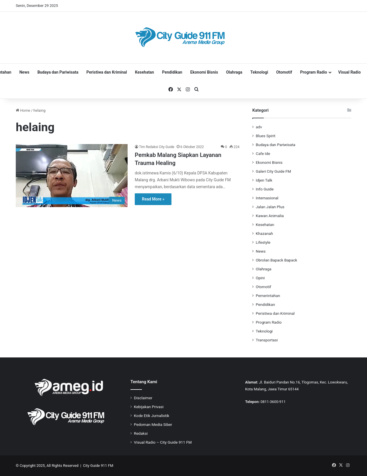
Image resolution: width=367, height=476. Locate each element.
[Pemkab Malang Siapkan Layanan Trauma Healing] (72, 175)
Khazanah (264, 233)
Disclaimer (143, 398)
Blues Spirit (265, 135)
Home (23, 110)
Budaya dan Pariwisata (57, 72)
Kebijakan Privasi (148, 406)
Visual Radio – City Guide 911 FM (163, 442)
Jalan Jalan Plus (270, 206)
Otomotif (284, 72)
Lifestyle (263, 242)
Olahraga (234, 72)
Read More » (153, 199)
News (24, 72)
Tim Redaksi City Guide (156, 147)
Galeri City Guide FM (273, 171)
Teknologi (259, 72)
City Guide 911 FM (98, 465)
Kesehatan (144, 72)
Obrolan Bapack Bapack (276, 260)
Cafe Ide (263, 153)
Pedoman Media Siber (153, 424)
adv (259, 127)
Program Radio (313, 72)
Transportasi (267, 340)
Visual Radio (349, 72)
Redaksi (141, 433)
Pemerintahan (268, 295)
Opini (260, 278)
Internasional (267, 198)
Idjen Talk (264, 180)
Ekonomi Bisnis (204, 72)
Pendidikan (172, 72)
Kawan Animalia (270, 215)
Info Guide (265, 189)
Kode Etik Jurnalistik (151, 415)
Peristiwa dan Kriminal (106, 72)
